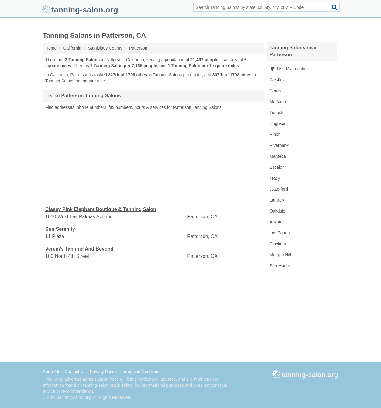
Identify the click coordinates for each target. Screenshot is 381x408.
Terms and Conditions (141, 371)
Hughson (278, 123)
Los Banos (279, 232)
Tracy (274, 178)
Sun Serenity (60, 229)
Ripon (275, 134)
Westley (277, 79)
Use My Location (289, 68)
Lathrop (276, 200)
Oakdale (277, 211)
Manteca (277, 156)
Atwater (276, 222)
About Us (51, 371)
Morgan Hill (280, 254)
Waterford (278, 189)
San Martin (279, 265)
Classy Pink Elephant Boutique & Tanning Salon (100, 209)
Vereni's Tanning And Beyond (79, 248)
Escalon (277, 167)
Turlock (276, 112)
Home (51, 48)
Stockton (277, 243)
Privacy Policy (103, 371)
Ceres (275, 90)
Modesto (277, 101)
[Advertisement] (153, 158)
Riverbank (279, 145)
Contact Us (74, 371)
